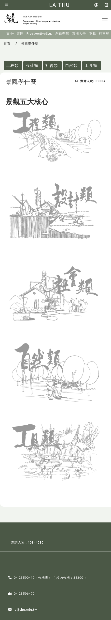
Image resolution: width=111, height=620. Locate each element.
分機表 (43, 577)
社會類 (51, 65)
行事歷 (104, 33)
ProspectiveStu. (39, 33)
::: (3, 32)
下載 (92, 33)
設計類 (32, 65)
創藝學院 (62, 33)
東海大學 (79, 33)
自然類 (71, 65)
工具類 (91, 65)
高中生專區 (15, 33)
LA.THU (59, 5)
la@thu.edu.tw (25, 609)
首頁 (7, 43)
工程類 (12, 65)
